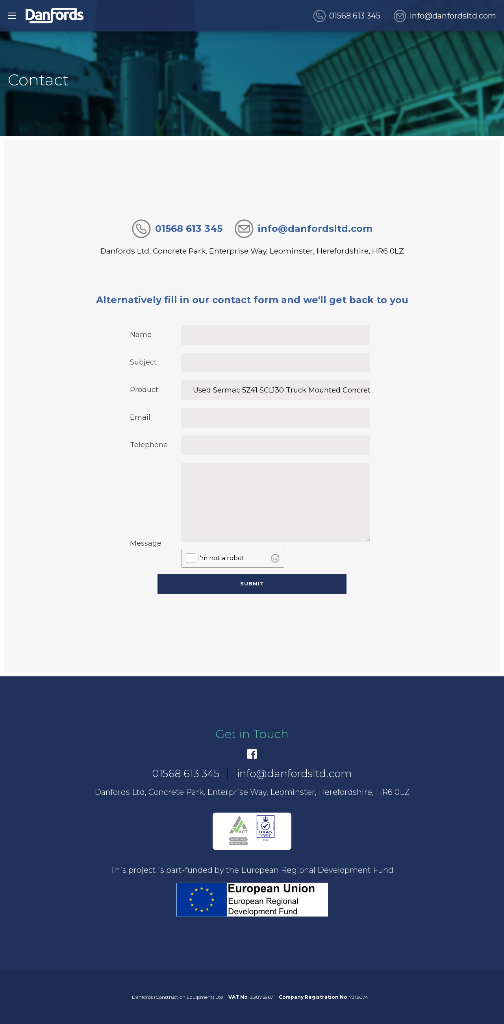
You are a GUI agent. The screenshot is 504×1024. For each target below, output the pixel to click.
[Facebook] (252, 754)
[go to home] (54, 16)
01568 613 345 (354, 15)
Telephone (147, 445)
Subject (143, 362)
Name (141, 334)
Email (140, 417)
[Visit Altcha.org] (275, 558)
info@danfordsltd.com (453, 15)
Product (144, 389)
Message (145, 543)
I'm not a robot (221, 558)
